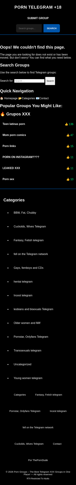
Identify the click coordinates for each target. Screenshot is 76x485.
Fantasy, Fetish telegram (29, 240)
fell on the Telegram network (31, 254)
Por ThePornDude (38, 460)
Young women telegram (28, 378)
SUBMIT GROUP (38, 18)
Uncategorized (22, 364)
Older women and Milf (27, 322)
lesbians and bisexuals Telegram (33, 309)
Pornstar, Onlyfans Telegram (31, 336)
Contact (57, 443)
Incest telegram (23, 295)
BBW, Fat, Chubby (25, 212)
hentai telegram (23, 281)
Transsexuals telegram (27, 350)
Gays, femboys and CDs (28, 267)
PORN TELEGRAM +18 (37, 7)
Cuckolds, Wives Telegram (30, 226)
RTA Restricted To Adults (38, 478)
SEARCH (51, 28)
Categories (20, 394)
